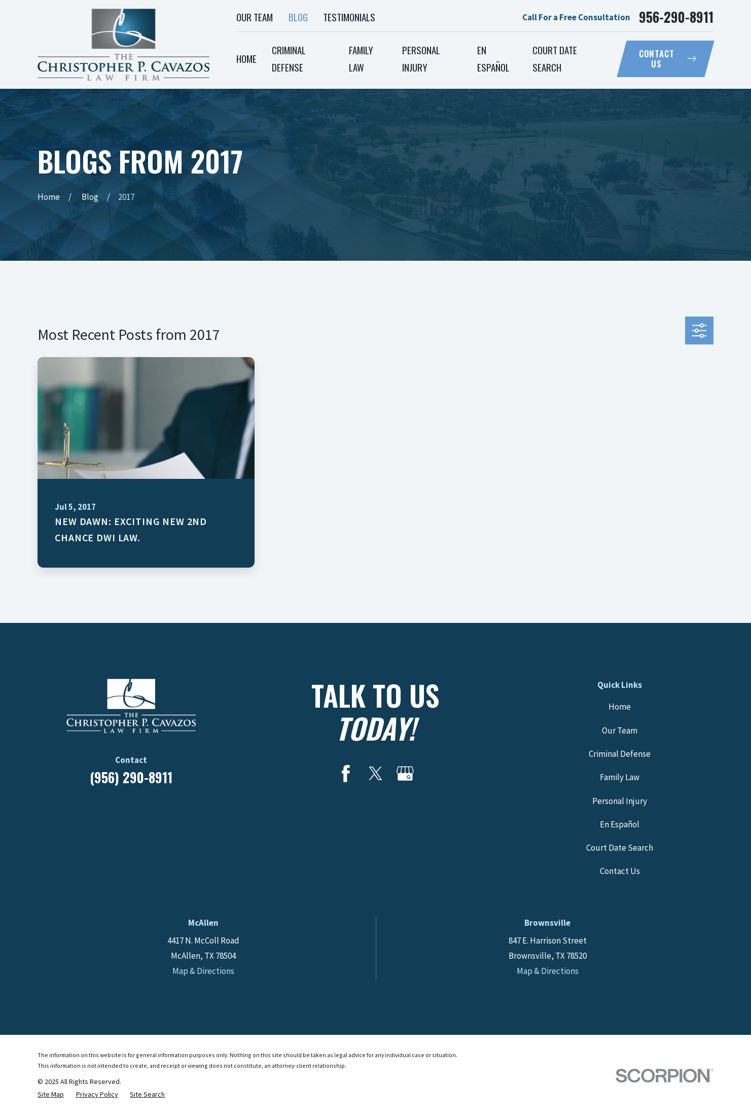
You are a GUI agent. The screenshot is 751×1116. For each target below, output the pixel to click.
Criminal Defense (620, 753)
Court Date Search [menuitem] (554, 58)
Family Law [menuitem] (361, 58)
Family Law (619, 777)
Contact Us (667, 58)
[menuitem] (51, 1094)
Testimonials (349, 17)
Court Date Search (619, 847)
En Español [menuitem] (493, 58)
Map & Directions (203, 971)
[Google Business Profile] (405, 773)
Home (620, 706)
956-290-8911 (676, 17)
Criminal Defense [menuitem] (289, 58)
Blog (298, 17)
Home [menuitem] (246, 58)
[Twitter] (375, 773)
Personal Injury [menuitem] (421, 58)
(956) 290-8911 (131, 777)
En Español (619, 824)
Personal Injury (619, 801)
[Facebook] (345, 773)
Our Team (254, 17)
